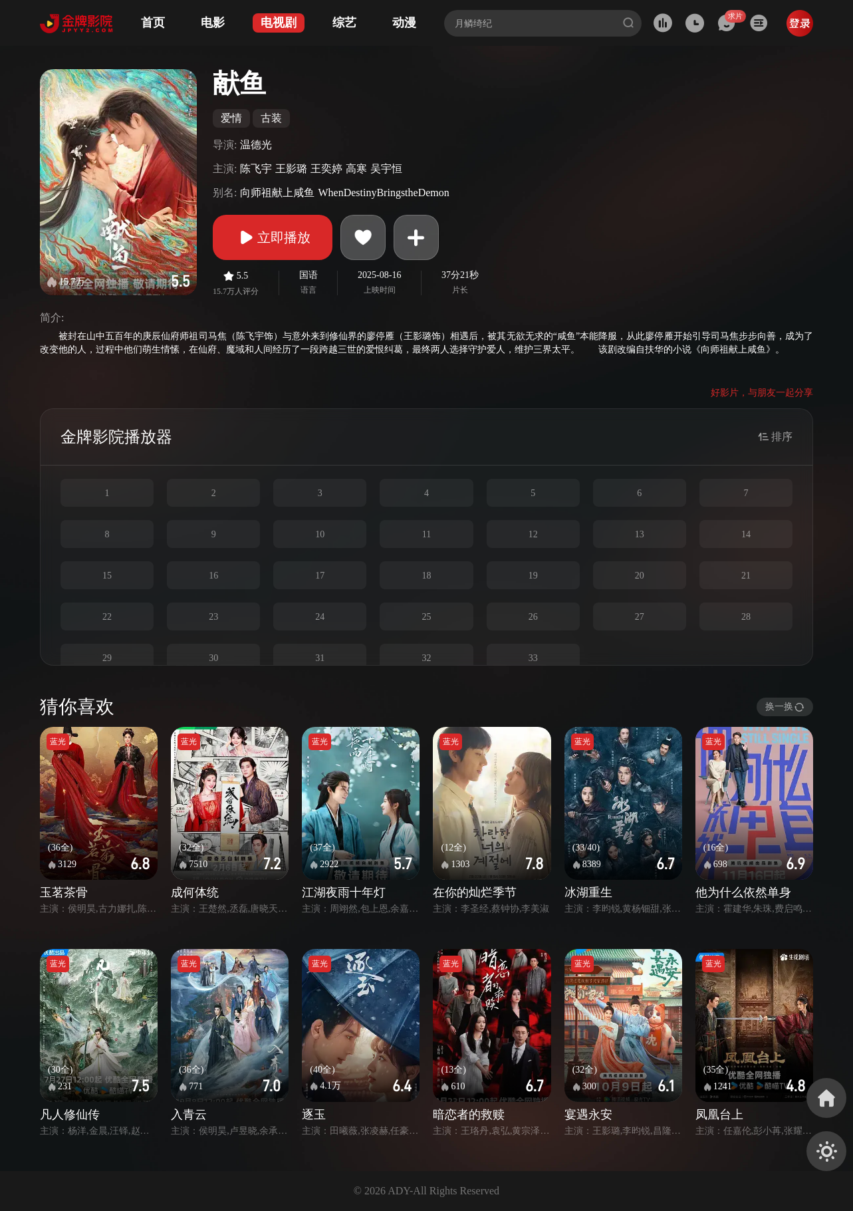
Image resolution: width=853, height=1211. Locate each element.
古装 (271, 118)
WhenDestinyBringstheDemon (383, 192)
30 (213, 658)
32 (426, 658)
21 (746, 576)
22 (107, 617)
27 (639, 617)
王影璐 (291, 168)
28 (746, 617)
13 (639, 534)
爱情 (231, 118)
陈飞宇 (256, 168)
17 (319, 576)
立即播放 (272, 237)
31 (319, 658)
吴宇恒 (386, 168)
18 (426, 576)
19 (533, 576)
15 (107, 576)
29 (107, 658)
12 (533, 534)
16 (213, 576)
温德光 (256, 144)
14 (746, 534)
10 (319, 534)
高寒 (356, 168)
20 (639, 576)
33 (533, 658)
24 (319, 617)
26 (533, 617)
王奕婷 (326, 168)
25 (426, 617)
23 (213, 617)
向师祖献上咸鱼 (277, 192)
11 (426, 534)
